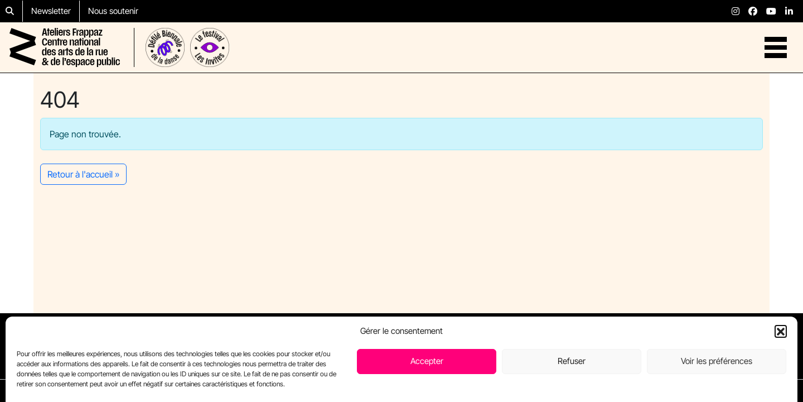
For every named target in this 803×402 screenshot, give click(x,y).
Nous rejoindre (688, 332)
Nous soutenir (113, 11)
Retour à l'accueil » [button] (83, 174)
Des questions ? (691, 346)
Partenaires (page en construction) (576, 359)
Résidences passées (549, 332)
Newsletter (51, 11)
